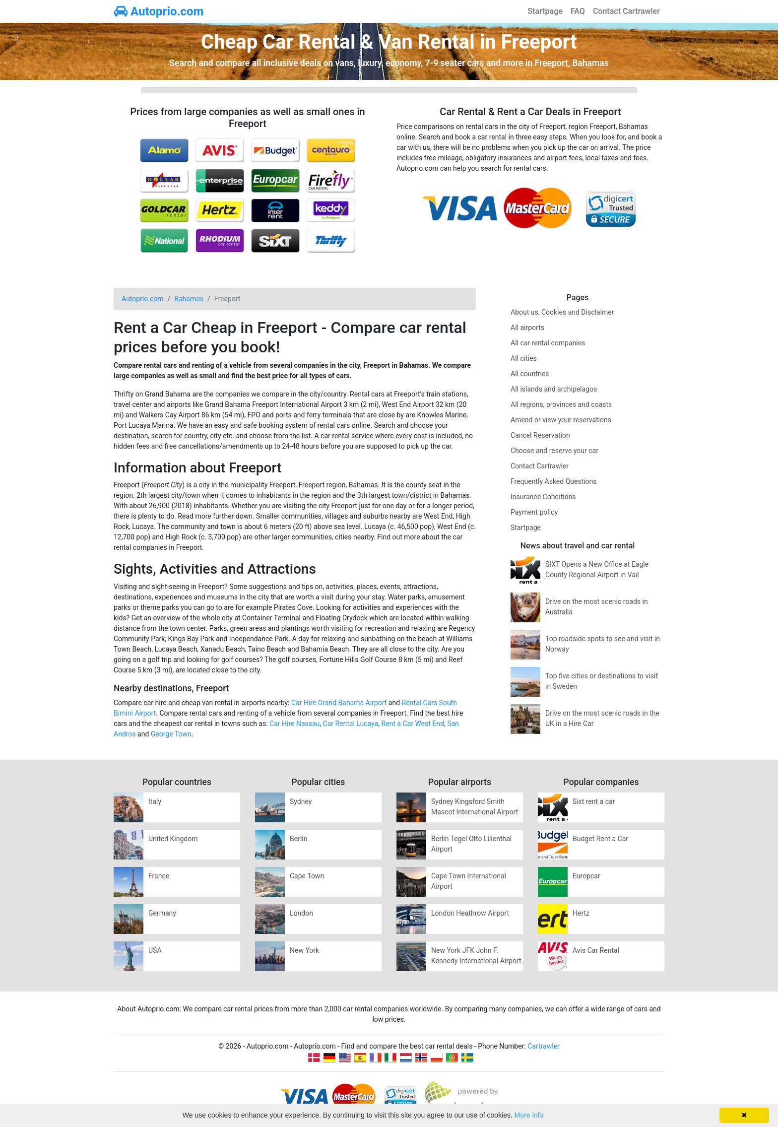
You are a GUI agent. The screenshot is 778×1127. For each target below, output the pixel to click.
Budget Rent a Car (600, 839)
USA (155, 950)
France (158, 876)
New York (304, 950)
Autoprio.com (158, 11)
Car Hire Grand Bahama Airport (339, 703)
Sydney (301, 801)
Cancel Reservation (540, 435)
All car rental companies (548, 343)
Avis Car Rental (596, 950)
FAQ (578, 11)
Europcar (586, 876)
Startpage (545, 11)
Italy (154, 801)
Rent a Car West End (413, 724)
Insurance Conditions (543, 497)
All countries (530, 374)
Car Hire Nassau (294, 724)
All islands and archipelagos (554, 389)
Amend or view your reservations (561, 420)
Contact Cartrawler (626, 11)
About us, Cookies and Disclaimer (562, 312)
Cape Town (307, 876)
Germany (162, 913)
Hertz (581, 913)
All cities (524, 358)
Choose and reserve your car (554, 451)
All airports (527, 327)
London (301, 913)
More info (529, 1115)
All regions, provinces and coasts (561, 404)
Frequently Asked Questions (554, 481)
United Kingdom (173, 839)
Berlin (298, 839)
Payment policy (534, 512)
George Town (171, 734)
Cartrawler (543, 1046)
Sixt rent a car (594, 801)
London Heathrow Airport (470, 913)
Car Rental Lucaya (351, 724)
